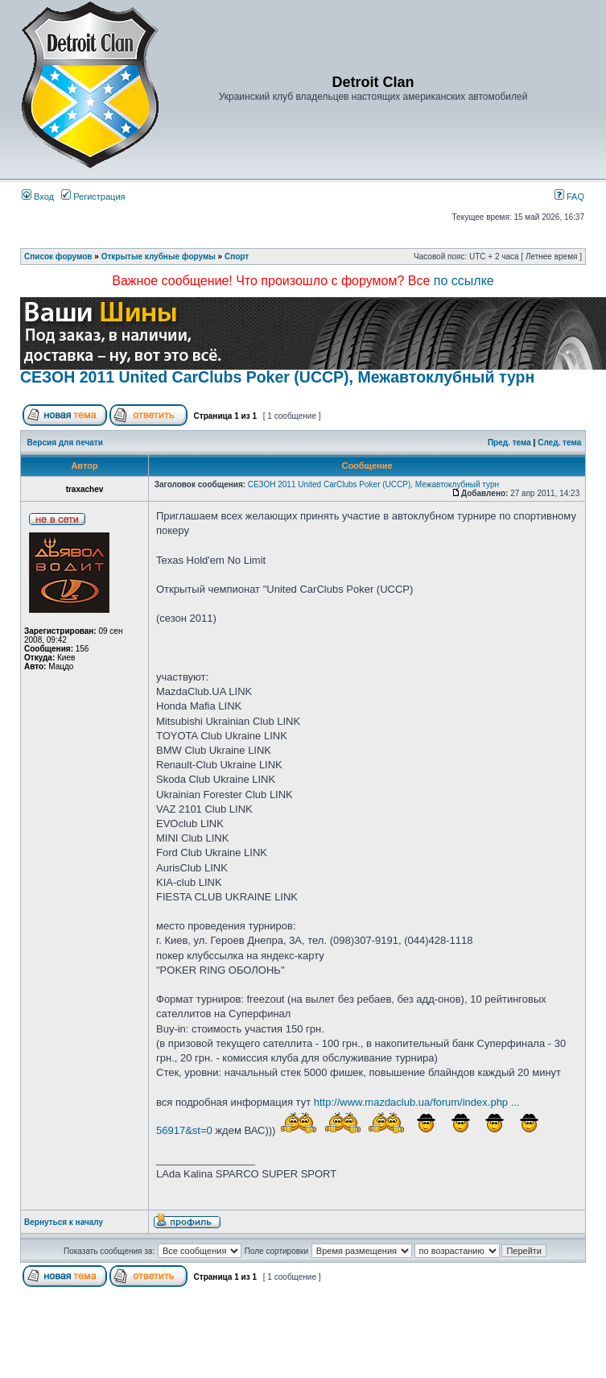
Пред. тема (509, 442)
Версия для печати (65, 442)
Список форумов (58, 256)
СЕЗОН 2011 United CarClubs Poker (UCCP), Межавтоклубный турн (277, 377)
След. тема (559, 442)
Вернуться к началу (63, 1222)
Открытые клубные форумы (158, 256)
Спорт (237, 256)
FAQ (569, 196)
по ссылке (464, 281)
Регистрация (93, 196)
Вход (38, 196)
